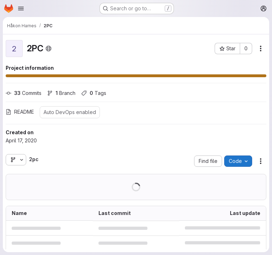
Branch (61, 93)
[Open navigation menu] (21, 8)
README (20, 112)
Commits (23, 93)
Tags (93, 93)
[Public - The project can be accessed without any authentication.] (48, 48)
